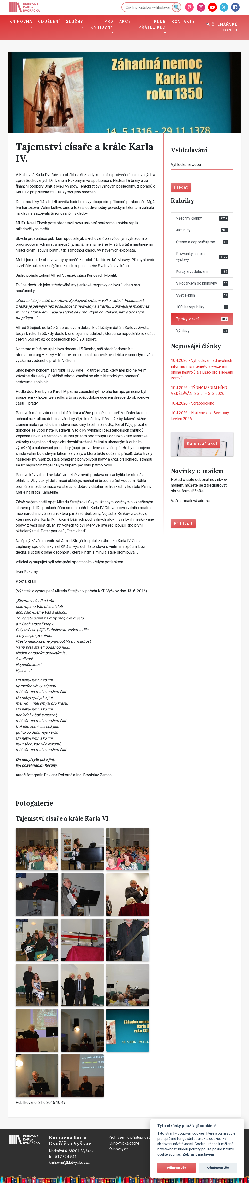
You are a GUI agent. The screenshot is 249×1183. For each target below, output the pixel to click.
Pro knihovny (102, 24)
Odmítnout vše (218, 1167)
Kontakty (183, 21)
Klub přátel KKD (152, 24)
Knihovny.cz (118, 1149)
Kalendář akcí (202, 443)
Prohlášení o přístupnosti (129, 1137)
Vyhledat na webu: (186, 164)
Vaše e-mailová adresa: (190, 500)
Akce (125, 21)
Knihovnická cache (123, 1143)
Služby (74, 21)
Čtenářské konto (222, 27)
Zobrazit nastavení (198, 1154)
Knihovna (20, 21)
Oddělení (49, 21)
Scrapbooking (192, 403)
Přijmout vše (176, 1167)
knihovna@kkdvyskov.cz (69, 1162)
